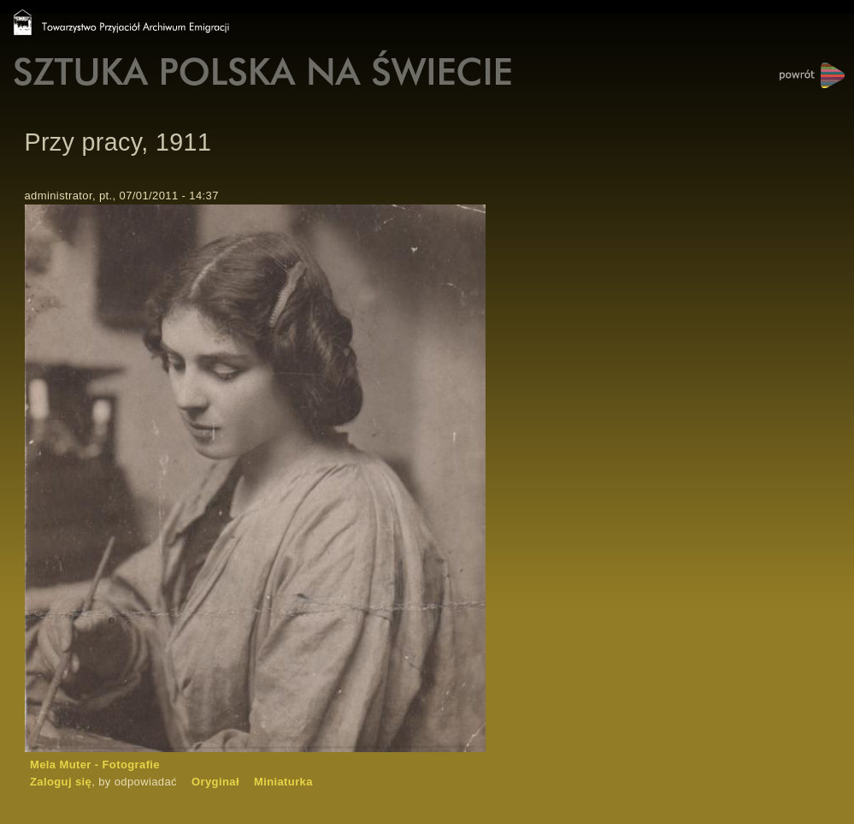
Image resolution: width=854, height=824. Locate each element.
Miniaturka (283, 781)
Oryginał (215, 781)
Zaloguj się (60, 781)
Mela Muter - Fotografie (95, 764)
